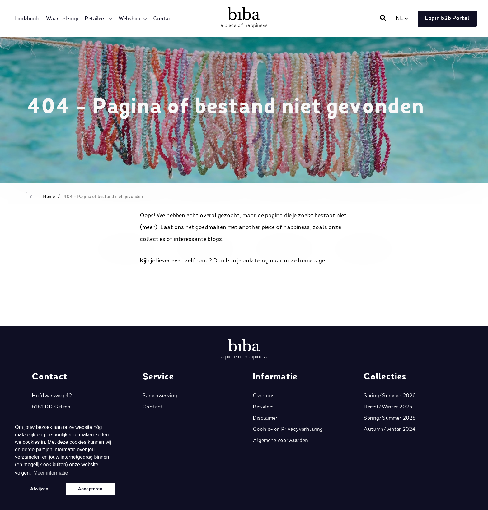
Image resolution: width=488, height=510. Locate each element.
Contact (164, 18)
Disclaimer (265, 381)
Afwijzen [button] (39, 488)
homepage (311, 261)
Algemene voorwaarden (280, 403)
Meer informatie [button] (50, 473)
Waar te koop (63, 18)
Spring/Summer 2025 (390, 381)
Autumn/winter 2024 (389, 392)
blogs (215, 239)
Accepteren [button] (90, 488)
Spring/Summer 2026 (390, 358)
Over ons (263, 358)
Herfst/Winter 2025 (388, 369)
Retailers (96, 18)
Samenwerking (159, 358)
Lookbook (28, 18)
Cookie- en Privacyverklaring (288, 392)
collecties (152, 239)
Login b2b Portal (445, 19)
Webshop (131, 18)
